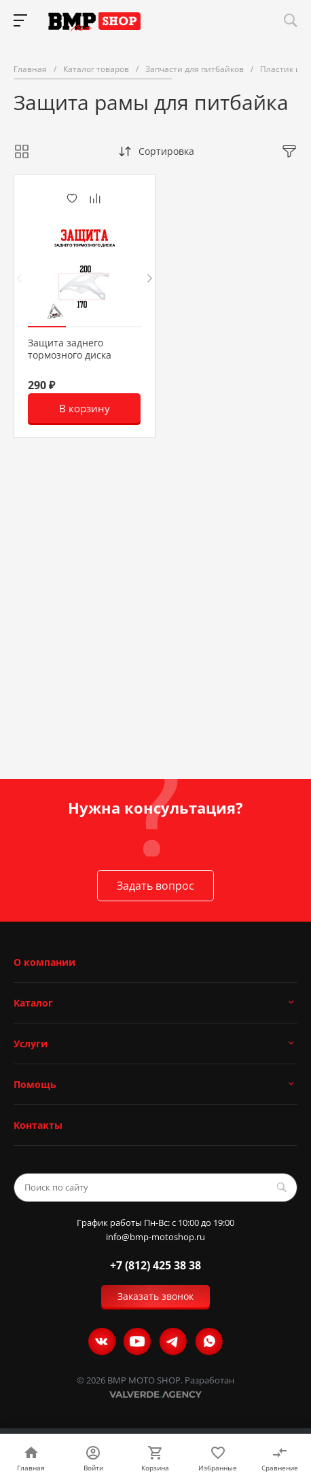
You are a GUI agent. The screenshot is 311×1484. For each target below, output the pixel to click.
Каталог (33, 1002)
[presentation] (19, 278)
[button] (47, 326)
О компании (44, 962)
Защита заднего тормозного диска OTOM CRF (69, 355)
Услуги (31, 1043)
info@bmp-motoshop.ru (155, 1237)
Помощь (35, 1084)
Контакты (38, 1125)
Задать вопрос (155, 885)
